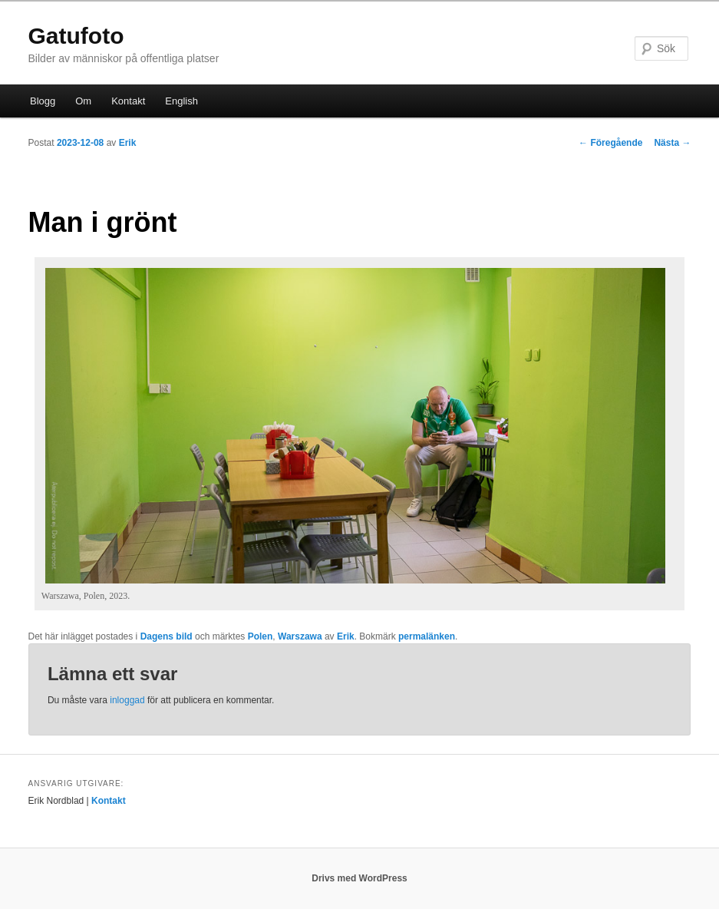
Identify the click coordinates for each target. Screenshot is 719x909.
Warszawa (300, 636)
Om (83, 101)
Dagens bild (166, 636)
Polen (260, 636)
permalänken (426, 636)
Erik (128, 142)
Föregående (610, 142)
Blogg (42, 101)
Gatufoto (76, 35)
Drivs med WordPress (359, 878)
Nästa (672, 142)
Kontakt (128, 101)
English (181, 101)
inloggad (127, 700)
